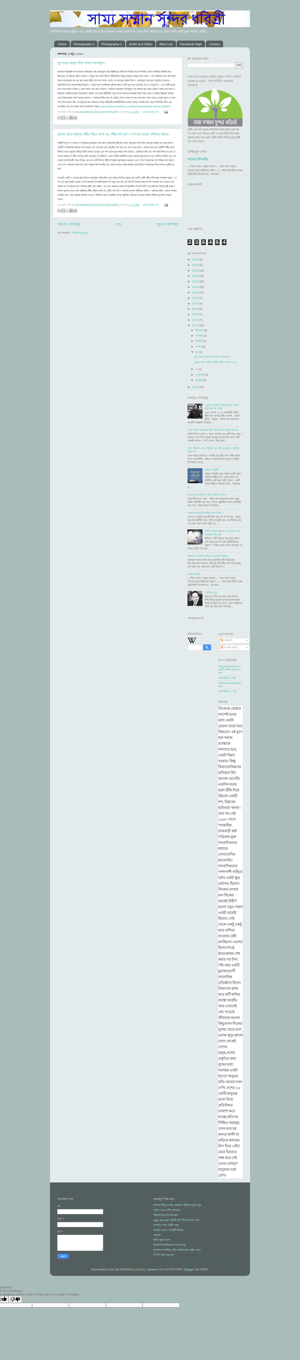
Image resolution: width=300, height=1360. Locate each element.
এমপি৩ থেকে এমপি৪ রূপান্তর (166, 1210)
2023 (195, 270)
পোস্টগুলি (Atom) (79, 232)
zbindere (152, 1269)
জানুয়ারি (199, 380)
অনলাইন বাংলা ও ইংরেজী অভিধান (168, 1230)
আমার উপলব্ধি (198, 159)
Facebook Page (191, 44)
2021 (195, 281)
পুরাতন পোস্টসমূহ (167, 224)
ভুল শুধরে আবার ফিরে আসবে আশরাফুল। (82, 63)
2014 (195, 320)
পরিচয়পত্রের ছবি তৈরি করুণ (165, 1215)
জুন (197, 352)
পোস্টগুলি (226, 640)
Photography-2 (111, 44)
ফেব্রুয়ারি (200, 374)
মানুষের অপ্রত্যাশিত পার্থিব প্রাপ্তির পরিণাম (207, 494)
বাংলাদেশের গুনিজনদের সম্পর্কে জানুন (169, 1244)
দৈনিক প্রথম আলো (161, 1239)
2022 (195, 276)
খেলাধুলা (156, 1235)
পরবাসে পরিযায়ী (211, 469)
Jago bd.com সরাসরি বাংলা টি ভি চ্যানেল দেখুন (176, 1220)
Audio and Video (140, 44)
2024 (195, 264)
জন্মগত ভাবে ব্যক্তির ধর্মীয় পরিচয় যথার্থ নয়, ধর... (217, 362)
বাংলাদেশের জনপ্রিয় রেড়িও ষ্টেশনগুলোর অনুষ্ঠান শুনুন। (177, 1249)
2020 (195, 287)
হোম (118, 224)
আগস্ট (198, 346)
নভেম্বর (199, 335)
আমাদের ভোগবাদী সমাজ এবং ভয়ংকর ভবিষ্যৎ (208, 556)
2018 (195, 297)
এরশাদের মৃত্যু (211, 592)
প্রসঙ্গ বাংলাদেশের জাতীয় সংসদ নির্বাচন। (206, 512)
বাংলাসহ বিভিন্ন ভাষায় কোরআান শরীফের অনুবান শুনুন (177, 1205)
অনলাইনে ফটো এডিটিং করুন (166, 1225)
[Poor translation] (15, 1299)
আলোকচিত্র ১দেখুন (227, 677)
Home (62, 44)
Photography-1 (84, 44)
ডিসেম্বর (199, 330)
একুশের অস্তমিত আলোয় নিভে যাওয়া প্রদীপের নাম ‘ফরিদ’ (221, 407)
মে (196, 369)
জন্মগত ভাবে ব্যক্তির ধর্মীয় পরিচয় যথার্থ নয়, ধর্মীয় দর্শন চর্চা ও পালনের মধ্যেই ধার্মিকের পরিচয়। (114, 134)
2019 (195, 292)
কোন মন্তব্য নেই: (151, 112)
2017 (195, 303)
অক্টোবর (199, 341)
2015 (195, 314)
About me (165, 44)
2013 (195, 325)
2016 (195, 308)
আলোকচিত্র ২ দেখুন (227, 691)
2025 (195, 259)
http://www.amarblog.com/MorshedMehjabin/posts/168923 (136, 106)
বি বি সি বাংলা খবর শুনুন (163, 1254)
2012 (195, 387)
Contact (214, 44)
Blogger (189, 1269)
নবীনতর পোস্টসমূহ (68, 224)
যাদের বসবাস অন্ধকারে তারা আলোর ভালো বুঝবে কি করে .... (215, 430)
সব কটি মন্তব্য (229, 647)
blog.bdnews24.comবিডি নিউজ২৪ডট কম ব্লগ (229, 669)
